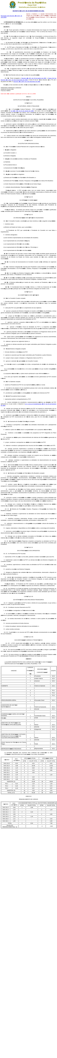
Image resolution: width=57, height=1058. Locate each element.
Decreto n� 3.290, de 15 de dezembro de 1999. (26, 81)
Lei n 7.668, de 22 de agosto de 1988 (22, 111)
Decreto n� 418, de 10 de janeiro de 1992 (33, 78)
